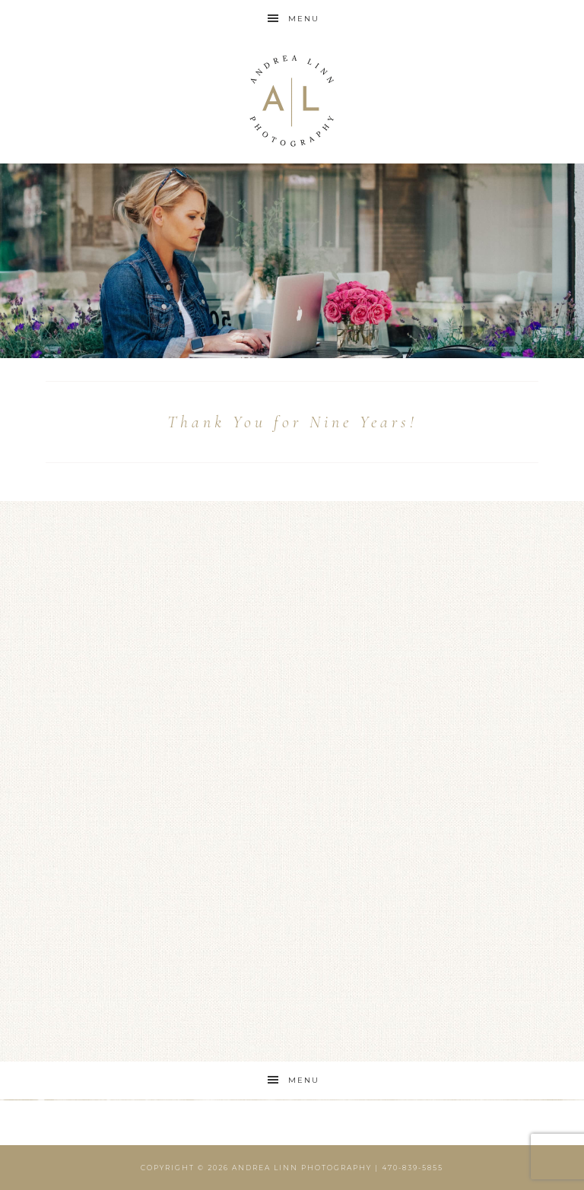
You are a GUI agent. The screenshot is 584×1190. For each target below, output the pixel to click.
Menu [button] (303, 19)
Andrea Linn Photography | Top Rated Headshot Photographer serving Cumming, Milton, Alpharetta (291, 100)
